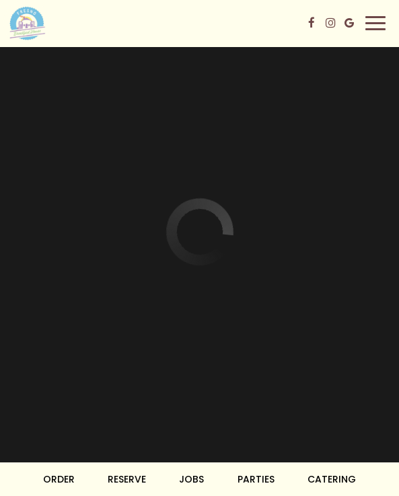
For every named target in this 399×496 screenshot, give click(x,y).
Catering (331, 479)
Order (59, 479)
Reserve (127, 479)
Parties (256, 479)
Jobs (191, 479)
